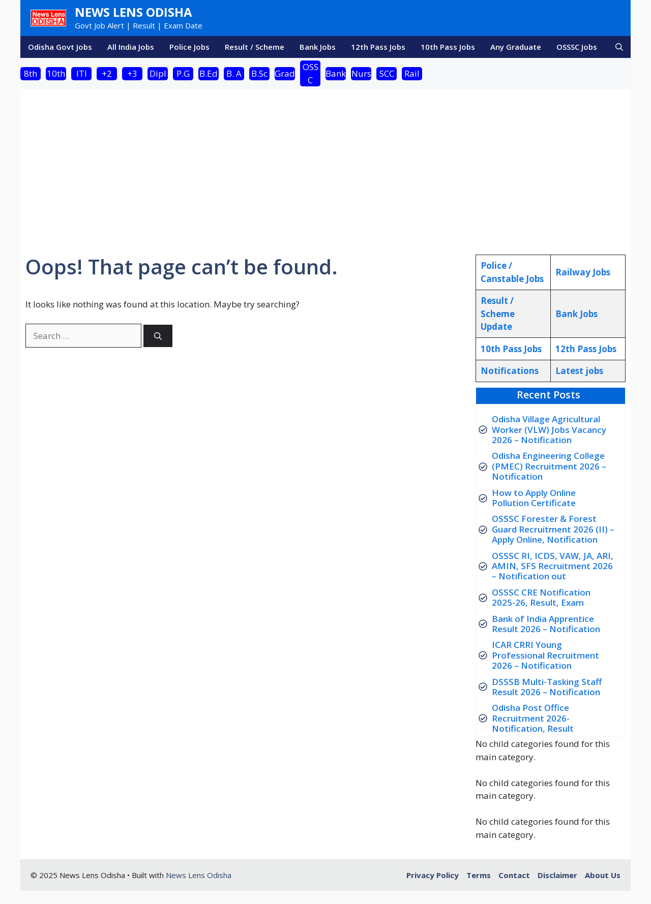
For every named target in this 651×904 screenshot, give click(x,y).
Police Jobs (189, 47)
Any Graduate (515, 47)
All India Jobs (130, 47)
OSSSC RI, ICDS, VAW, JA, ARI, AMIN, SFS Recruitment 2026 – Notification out (552, 566)
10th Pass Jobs (448, 47)
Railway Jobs (582, 272)
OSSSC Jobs (576, 47)
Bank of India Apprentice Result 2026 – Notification (546, 624)
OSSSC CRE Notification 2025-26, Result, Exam (541, 597)
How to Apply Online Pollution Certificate (534, 498)
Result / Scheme (254, 47)
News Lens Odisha (133, 12)
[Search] (157, 336)
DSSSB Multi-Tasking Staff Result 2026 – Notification (547, 687)
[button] (619, 47)
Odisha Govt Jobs (60, 47)
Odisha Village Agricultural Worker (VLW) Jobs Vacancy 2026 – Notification (549, 429)
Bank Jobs (318, 47)
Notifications (510, 371)
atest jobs (579, 371)
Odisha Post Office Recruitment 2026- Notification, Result (533, 718)
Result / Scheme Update (498, 313)
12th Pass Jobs (378, 47)
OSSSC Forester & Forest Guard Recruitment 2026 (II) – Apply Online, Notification (553, 529)
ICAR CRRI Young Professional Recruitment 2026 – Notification (545, 655)
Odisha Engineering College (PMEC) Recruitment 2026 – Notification (549, 466)
